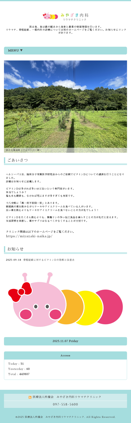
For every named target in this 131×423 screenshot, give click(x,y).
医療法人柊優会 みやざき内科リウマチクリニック (54, 417)
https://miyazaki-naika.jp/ (29, 236)
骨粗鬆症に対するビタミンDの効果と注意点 (49, 260)
